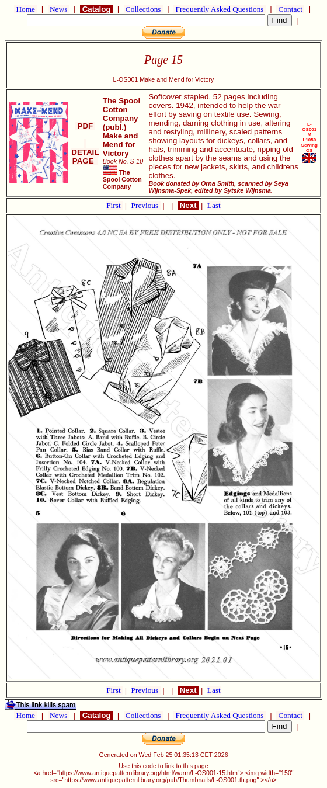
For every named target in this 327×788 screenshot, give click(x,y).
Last (214, 205)
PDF (85, 126)
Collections (143, 9)
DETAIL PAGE (85, 152)
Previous (146, 205)
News (58, 9)
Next (188, 205)
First (114, 205)
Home (25, 9)
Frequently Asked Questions (219, 9)
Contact (290, 9)
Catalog (96, 9)
